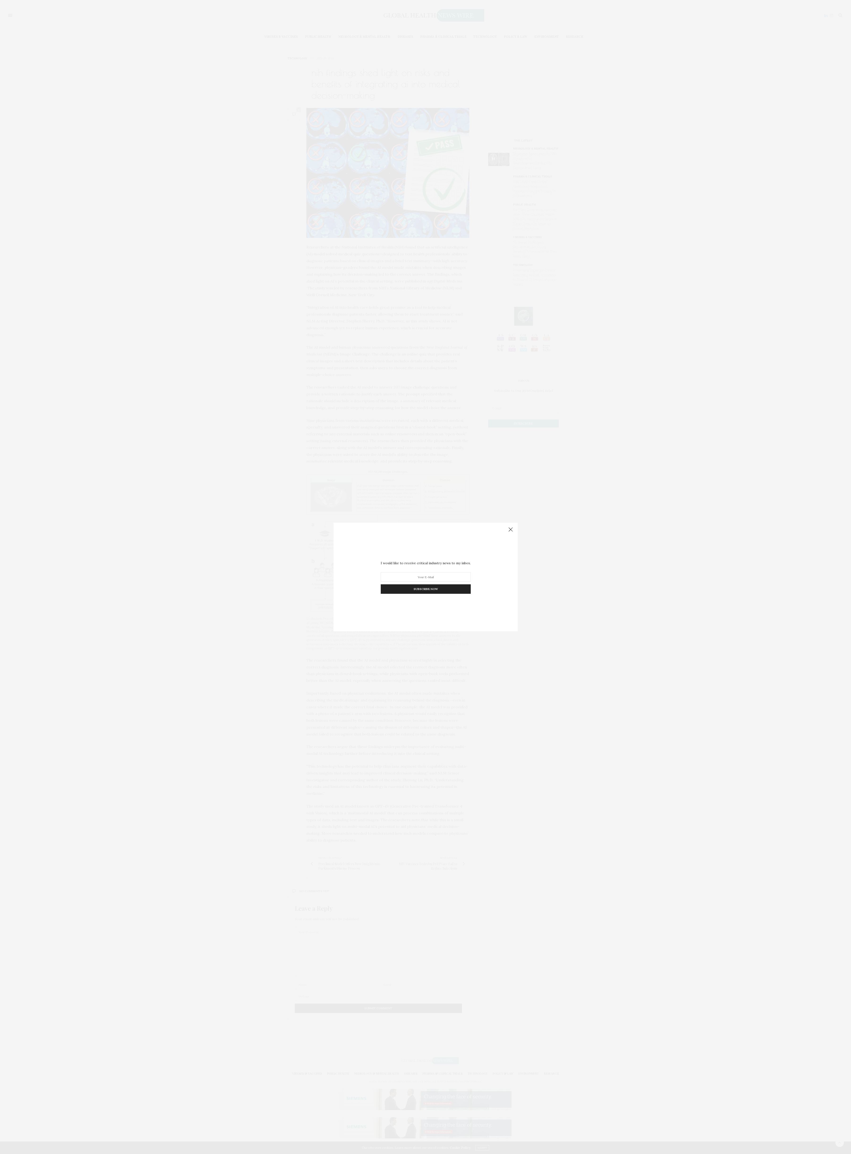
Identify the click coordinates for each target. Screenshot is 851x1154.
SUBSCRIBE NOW (425, 589)
